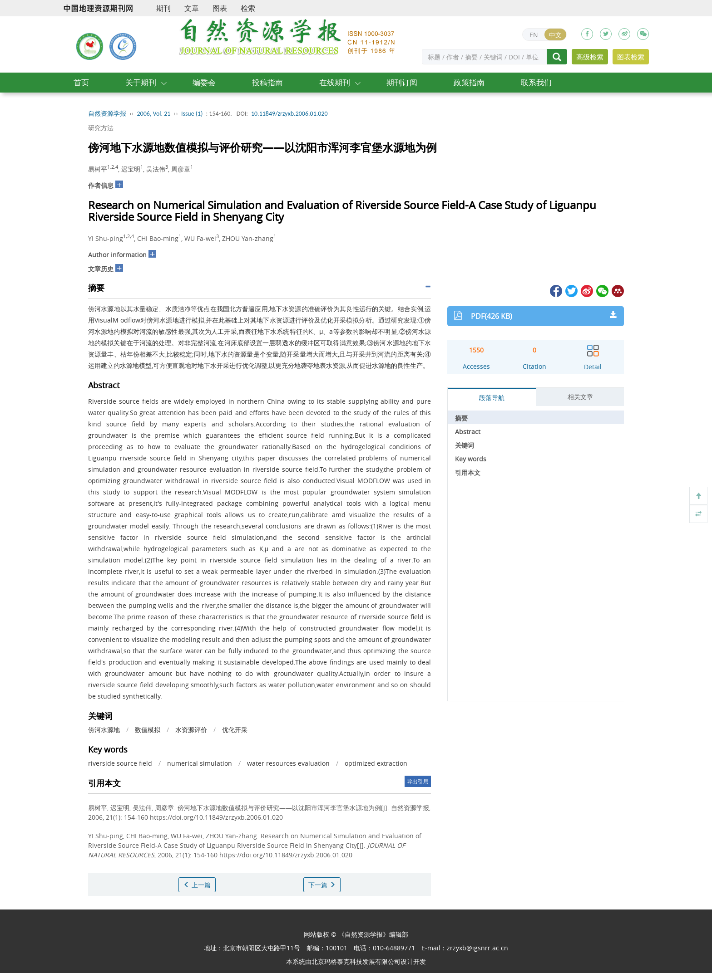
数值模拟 (147, 729)
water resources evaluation (288, 763)
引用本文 (467, 472)
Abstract (467, 431)
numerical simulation (199, 763)
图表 (220, 8)
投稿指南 (267, 82)
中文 (555, 34)
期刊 (163, 8)
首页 (81, 82)
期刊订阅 (401, 82)
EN (533, 34)
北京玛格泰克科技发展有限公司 (356, 961)
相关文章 (580, 396)
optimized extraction (376, 763)
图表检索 (630, 56)
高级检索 (589, 56)
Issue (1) (192, 113)
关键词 (464, 445)
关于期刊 (140, 82)
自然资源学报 (107, 113)
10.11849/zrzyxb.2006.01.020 (289, 113)
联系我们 (536, 82)
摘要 (461, 418)
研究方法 (101, 127)
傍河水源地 (104, 729)
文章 (191, 8)
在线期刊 (334, 82)
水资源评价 (191, 729)
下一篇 (322, 884)
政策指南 (469, 82)
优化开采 (234, 729)
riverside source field (120, 763)
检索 (248, 8)
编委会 (204, 82)
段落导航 (491, 397)
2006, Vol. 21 (154, 113)
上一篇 (197, 884)
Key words (470, 459)
